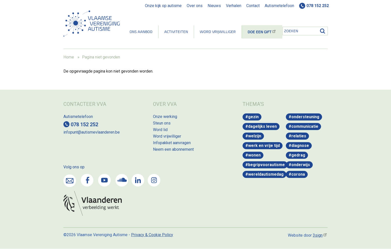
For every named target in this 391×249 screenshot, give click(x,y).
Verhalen (233, 5)
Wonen (254, 155)
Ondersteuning (305, 116)
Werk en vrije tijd (264, 145)
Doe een (262, 32)
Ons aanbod (141, 32)
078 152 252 (317, 5)
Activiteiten (176, 32)
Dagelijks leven (262, 126)
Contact (253, 5)
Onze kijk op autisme (163, 5)
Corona (298, 174)
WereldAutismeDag (266, 174)
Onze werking (165, 116)
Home (68, 57)
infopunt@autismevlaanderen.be (91, 132)
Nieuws (214, 5)
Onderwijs (300, 164)
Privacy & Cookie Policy (152, 234)
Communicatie (304, 126)
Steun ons (162, 123)
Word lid (160, 129)
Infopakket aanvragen (172, 142)
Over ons (195, 5)
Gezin (253, 116)
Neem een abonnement (173, 149)
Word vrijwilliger (218, 32)
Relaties (298, 136)
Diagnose (300, 145)
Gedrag (298, 155)
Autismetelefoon (279, 5)
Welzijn (254, 136)
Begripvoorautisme (266, 164)
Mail (69, 180)
